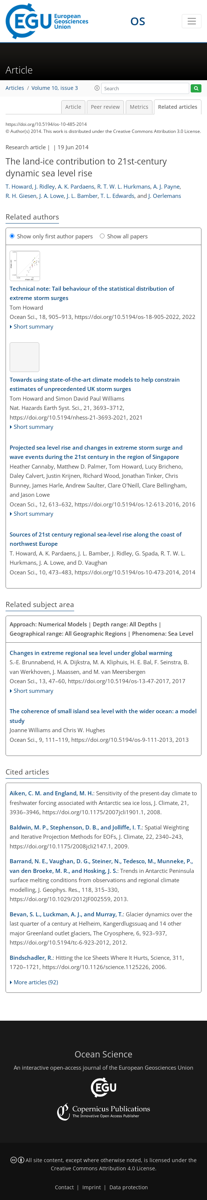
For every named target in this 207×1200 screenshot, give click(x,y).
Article (73, 107)
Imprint (91, 1187)
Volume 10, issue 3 (55, 88)
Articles (15, 88)
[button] (97, 88)
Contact (64, 1187)
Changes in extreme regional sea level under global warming (91, 652)
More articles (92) (36, 982)
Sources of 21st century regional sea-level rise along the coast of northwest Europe (95, 539)
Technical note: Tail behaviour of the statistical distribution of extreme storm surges (92, 293)
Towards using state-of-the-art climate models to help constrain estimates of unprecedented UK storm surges (95, 384)
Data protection (128, 1187)
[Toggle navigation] (191, 21)
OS (137, 21)
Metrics (139, 107)
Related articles (177, 107)
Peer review (105, 107)
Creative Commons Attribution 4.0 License (103, 1168)
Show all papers (124, 236)
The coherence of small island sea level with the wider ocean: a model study (103, 715)
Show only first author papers (51, 236)
